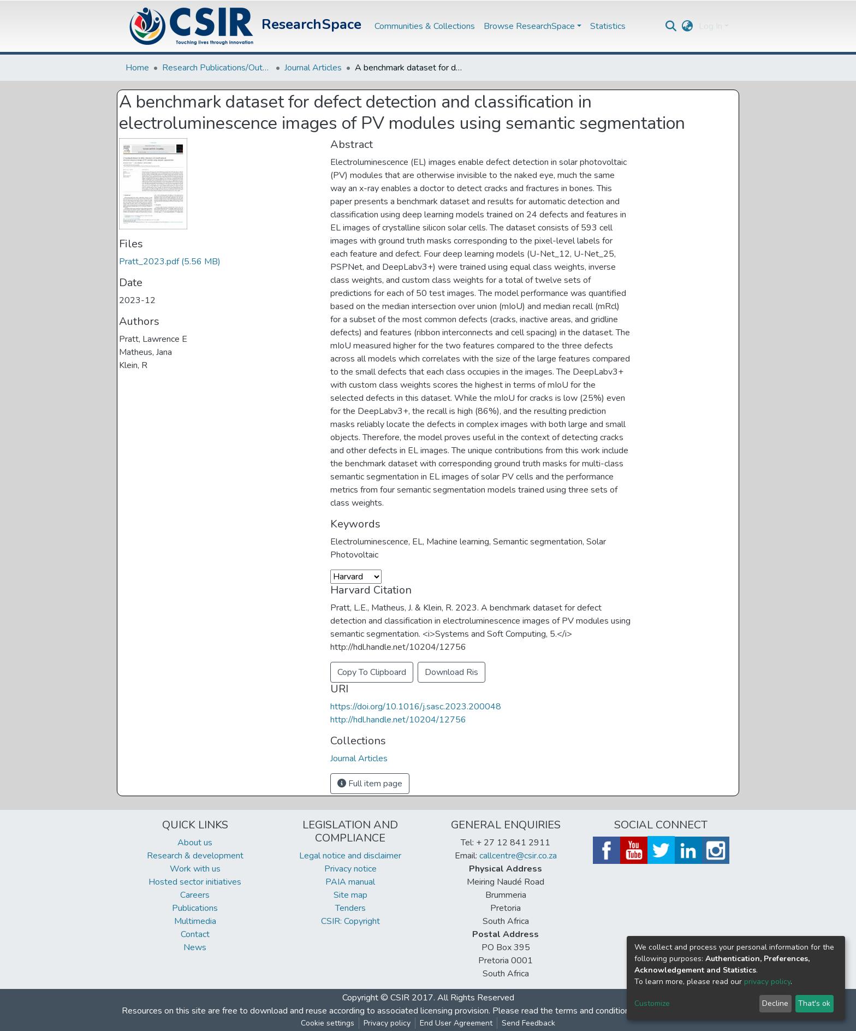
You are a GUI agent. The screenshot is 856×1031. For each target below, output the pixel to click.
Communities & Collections (424, 26)
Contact (195, 934)
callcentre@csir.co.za (518, 856)
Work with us (195, 869)
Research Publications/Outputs (216, 68)
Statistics (608, 26)
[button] (688, 26)
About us (194, 843)
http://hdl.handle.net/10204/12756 (398, 720)
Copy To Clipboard (371, 672)
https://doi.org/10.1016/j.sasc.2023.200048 (415, 707)
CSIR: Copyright (350, 921)
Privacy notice (350, 869)
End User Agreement (456, 1023)
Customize (652, 1003)
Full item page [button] (369, 784)
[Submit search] (671, 26)
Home (137, 68)
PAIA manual (350, 882)
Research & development (195, 856)
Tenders (350, 908)
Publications (195, 908)
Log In (710, 26)
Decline (775, 1003)
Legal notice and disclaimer (350, 856)
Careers (195, 895)
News (194, 947)
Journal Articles (313, 68)
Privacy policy (387, 1023)
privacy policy (767, 981)
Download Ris (451, 672)
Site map (350, 895)
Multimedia (195, 921)
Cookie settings (327, 1023)
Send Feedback (528, 1023)
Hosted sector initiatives (194, 882)
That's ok (814, 1003)
